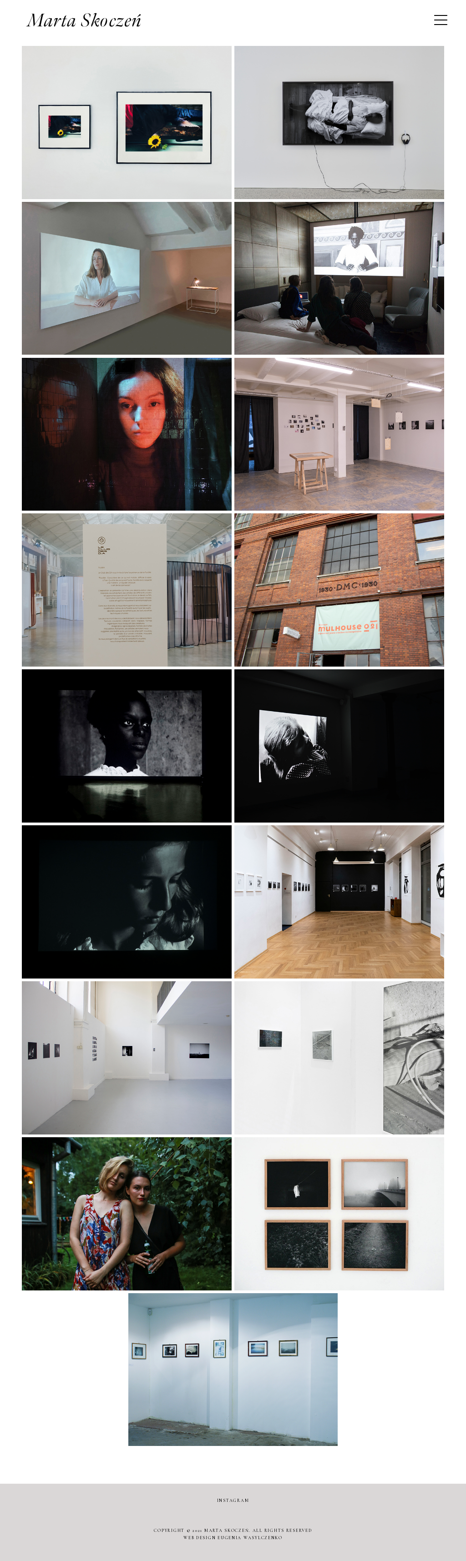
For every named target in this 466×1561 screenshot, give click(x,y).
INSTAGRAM (233, 1500)
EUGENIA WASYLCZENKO (250, 1538)
